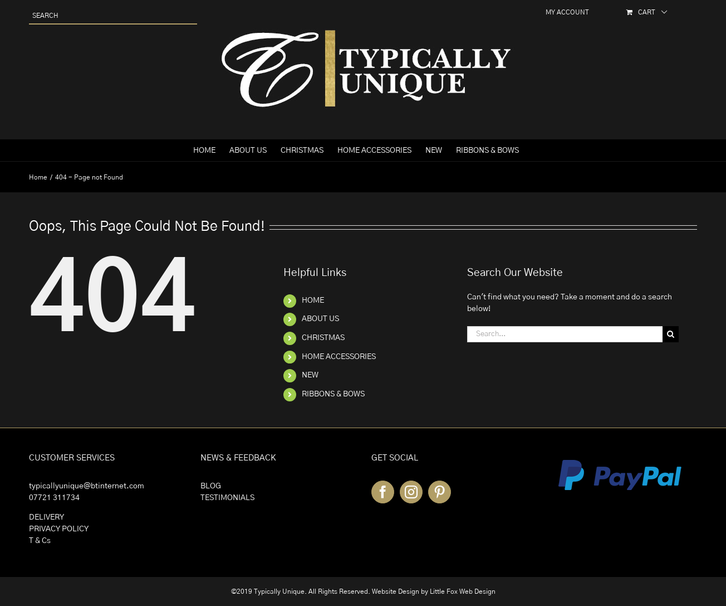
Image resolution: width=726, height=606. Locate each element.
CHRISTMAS (323, 338)
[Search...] (565, 334)
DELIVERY (46, 517)
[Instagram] (411, 492)
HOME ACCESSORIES (339, 357)
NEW (310, 375)
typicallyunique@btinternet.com (86, 486)
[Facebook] (382, 492)
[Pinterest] (439, 492)
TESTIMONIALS (227, 498)
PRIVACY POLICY (59, 529)
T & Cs (40, 541)
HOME (313, 300)
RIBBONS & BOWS (333, 394)
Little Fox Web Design (463, 591)
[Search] (671, 334)
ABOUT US (320, 319)
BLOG (210, 486)
